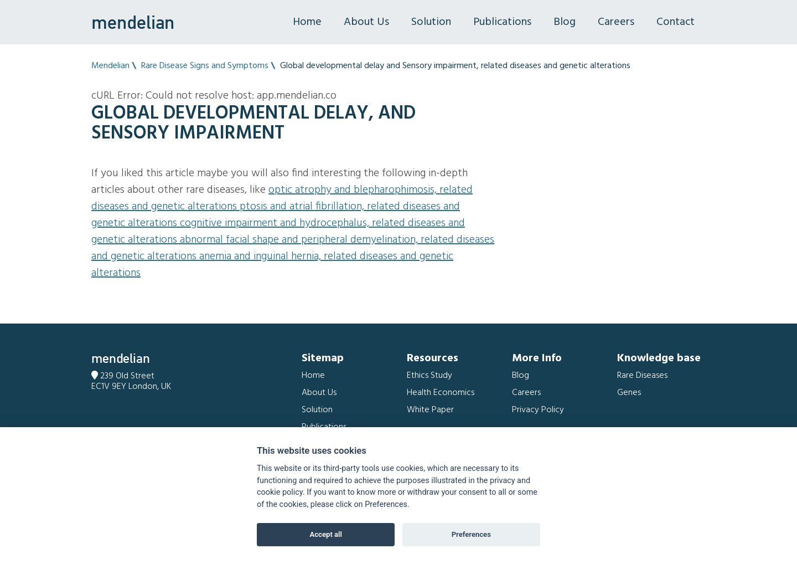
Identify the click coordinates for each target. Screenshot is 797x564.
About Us (366, 22)
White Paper (430, 410)
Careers (616, 22)
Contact (675, 22)
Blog (564, 22)
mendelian (132, 22)
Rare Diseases (642, 375)
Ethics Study (429, 375)
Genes (629, 393)
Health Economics (440, 393)
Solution (431, 22)
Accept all (326, 534)
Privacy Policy (538, 410)
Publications (502, 22)
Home (307, 22)
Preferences (471, 534)
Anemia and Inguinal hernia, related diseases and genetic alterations (272, 265)
